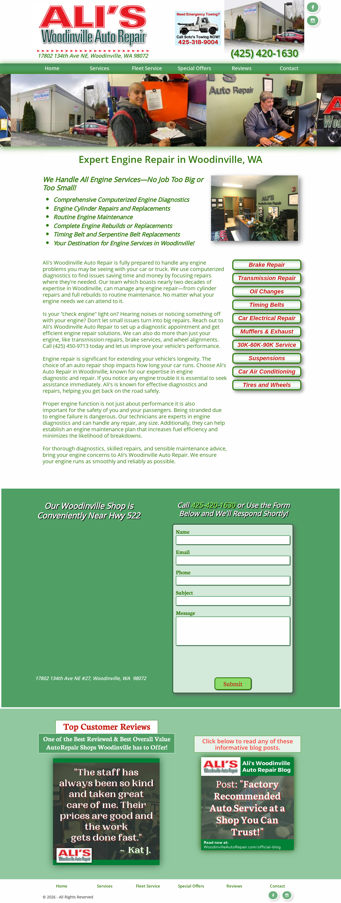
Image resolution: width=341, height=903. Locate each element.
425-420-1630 (213, 505)
